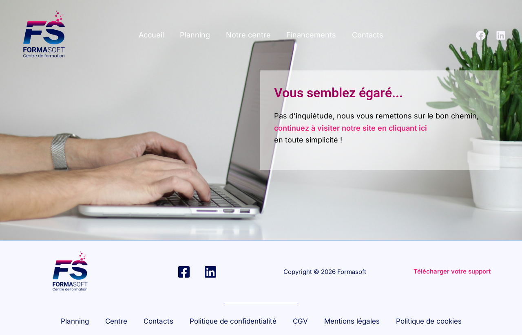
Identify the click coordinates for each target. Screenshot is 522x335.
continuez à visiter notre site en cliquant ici (350, 128)
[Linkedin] (501, 35)
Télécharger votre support (452, 271)
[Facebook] (481, 35)
